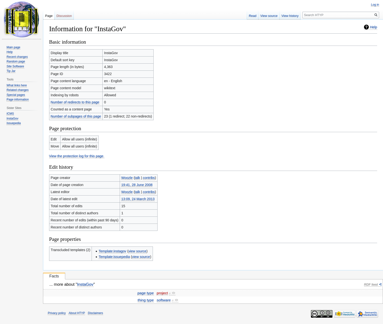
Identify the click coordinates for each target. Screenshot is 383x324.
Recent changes (17, 57)
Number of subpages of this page (76, 116)
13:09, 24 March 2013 (138, 199)
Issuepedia (14, 123)
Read (252, 16)
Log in (375, 4)
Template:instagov (112, 251)
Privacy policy (57, 313)
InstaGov (85, 284)
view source (137, 251)
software (164, 300)
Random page (16, 61)
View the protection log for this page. (76, 156)
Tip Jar (11, 71)
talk (137, 178)
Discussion (64, 16)
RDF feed (371, 284)
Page (49, 16)
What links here (17, 85)
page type (146, 293)
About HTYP (77, 313)
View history (290, 16)
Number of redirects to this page (75, 102)
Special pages (16, 95)
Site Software (15, 66)
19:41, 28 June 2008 (137, 185)
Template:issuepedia (114, 257)
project (162, 293)
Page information (18, 99)
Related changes (18, 90)
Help (373, 27)
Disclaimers (95, 313)
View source (269, 16)
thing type (146, 300)
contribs (149, 178)
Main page (13, 47)
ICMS (10, 113)
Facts (54, 276)
